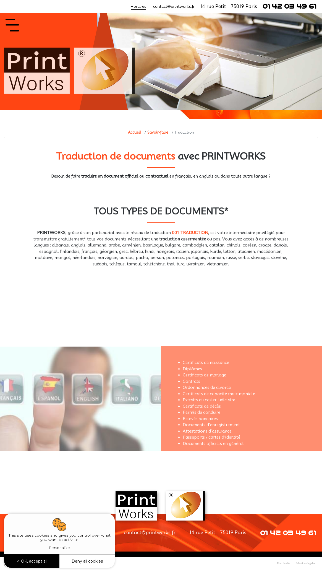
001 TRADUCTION (190, 242)
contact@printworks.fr (174, 6)
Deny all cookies (87, 561)
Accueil (134, 132)
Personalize (59, 547)
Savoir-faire (157, 132)
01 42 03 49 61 (289, 6)
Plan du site (283, 563)
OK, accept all (32, 561)
